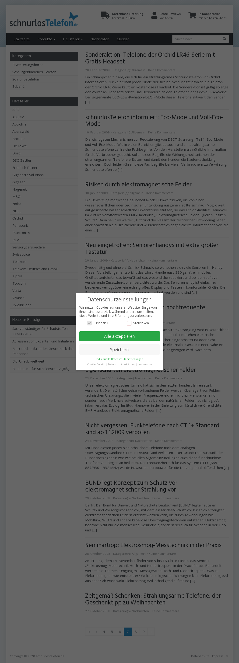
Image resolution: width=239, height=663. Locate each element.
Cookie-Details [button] (96, 364)
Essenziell (97, 323)
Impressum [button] (145, 364)
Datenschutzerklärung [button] (122, 364)
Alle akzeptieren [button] (119, 336)
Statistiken (138, 323)
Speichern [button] (119, 349)
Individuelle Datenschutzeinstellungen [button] (119, 359)
